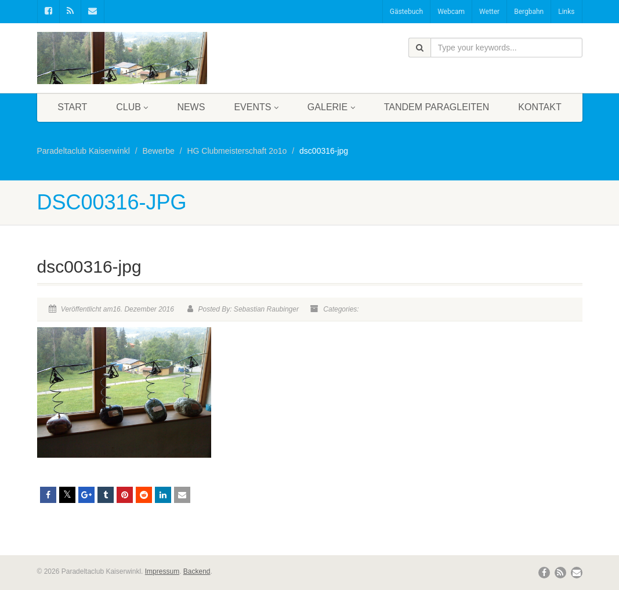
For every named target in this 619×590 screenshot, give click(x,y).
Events (256, 107)
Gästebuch (406, 12)
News (191, 107)
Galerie (331, 107)
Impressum (162, 571)
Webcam (451, 12)
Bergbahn (529, 12)
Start (72, 107)
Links (566, 12)
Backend (197, 571)
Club (132, 107)
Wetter (489, 12)
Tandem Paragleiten (437, 107)
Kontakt (539, 107)
